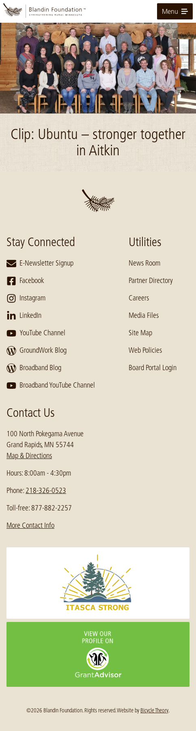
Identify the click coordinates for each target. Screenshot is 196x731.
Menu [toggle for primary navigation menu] (175, 11)
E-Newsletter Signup (39, 263)
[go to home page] (98, 11)
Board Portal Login (153, 367)
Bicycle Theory (154, 710)
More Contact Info (30, 525)
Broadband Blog (33, 368)
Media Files (144, 315)
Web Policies (145, 350)
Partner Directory (151, 280)
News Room (144, 263)
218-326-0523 (46, 490)
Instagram (25, 298)
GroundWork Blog (36, 351)
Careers (139, 298)
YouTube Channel (35, 333)
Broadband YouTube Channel (50, 385)
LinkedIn (23, 316)
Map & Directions (29, 455)
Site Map (140, 332)
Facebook (25, 281)
